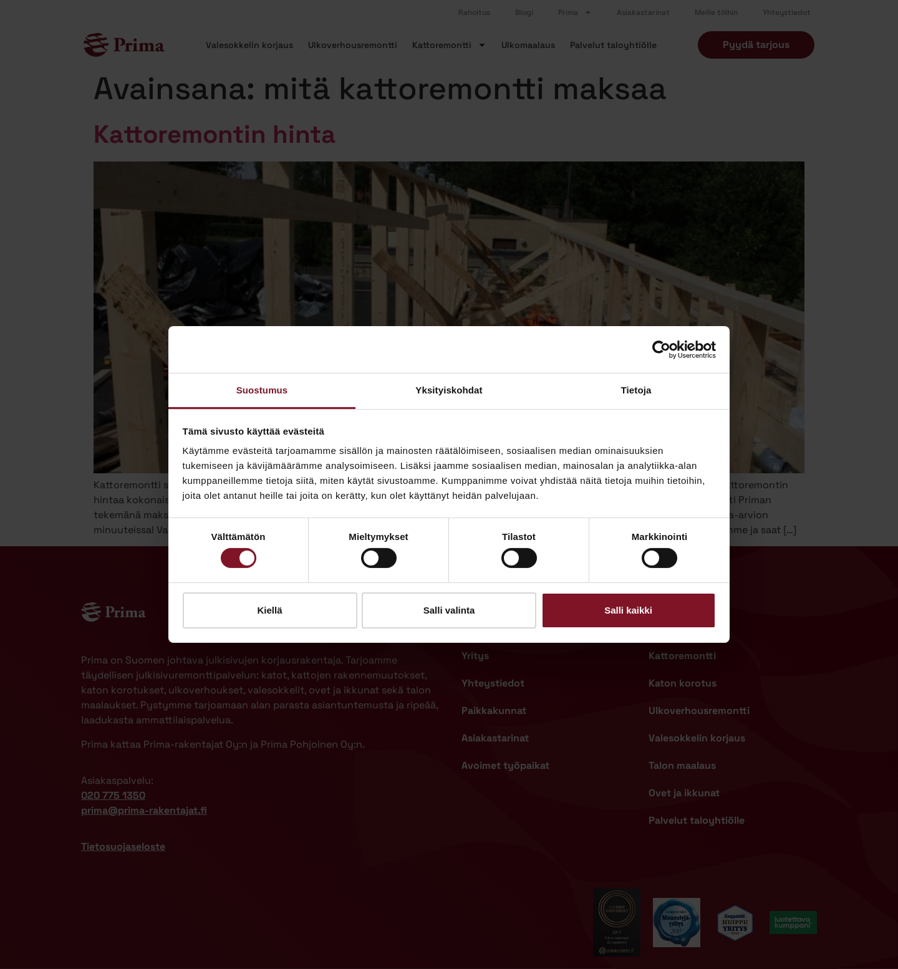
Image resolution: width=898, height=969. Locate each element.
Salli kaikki (628, 610)
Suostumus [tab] (262, 390)
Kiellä (269, 610)
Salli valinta (449, 610)
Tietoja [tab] (636, 390)
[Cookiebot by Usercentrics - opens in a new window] (661, 349)
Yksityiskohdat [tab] (448, 390)
